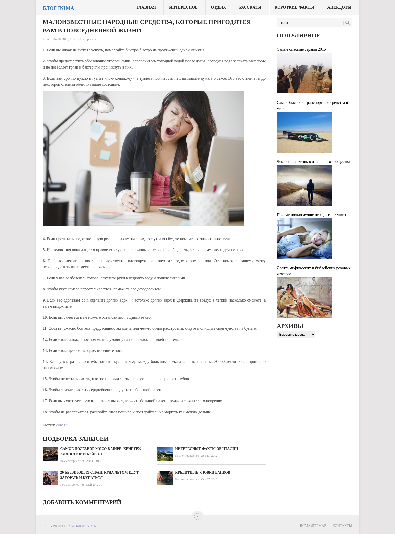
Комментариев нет (72, 461)
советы (62, 425)
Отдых (218, 7)
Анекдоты (339, 7)
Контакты (342, 526)
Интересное (183, 7)
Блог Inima (58, 8)
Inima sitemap (313, 526)
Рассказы (250, 7)
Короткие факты (294, 7)
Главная (146, 7)
